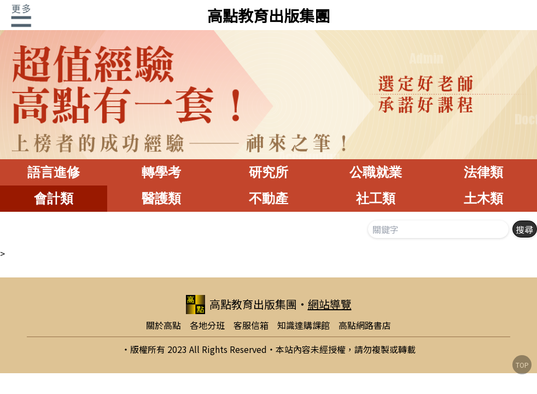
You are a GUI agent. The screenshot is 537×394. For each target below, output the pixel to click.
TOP (522, 364)
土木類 (483, 198)
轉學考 (161, 172)
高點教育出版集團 (268, 15)
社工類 (375, 198)
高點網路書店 (364, 325)
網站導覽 (330, 304)
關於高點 (163, 325)
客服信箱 (251, 325)
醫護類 (161, 198)
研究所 (268, 172)
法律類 (483, 172)
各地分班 (207, 325)
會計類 (53, 198)
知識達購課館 (303, 325)
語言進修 (53, 172)
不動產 (268, 198)
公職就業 (375, 172)
